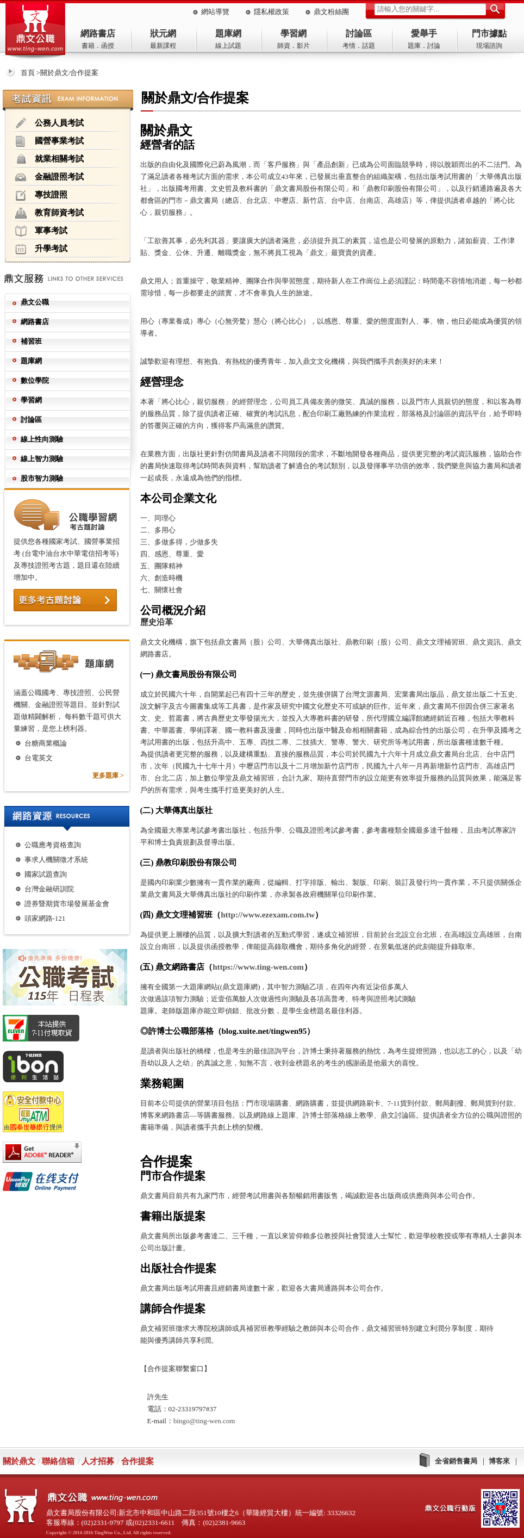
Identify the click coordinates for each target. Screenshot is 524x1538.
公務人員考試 (49, 123)
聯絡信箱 (58, 1461)
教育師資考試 (49, 213)
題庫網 (228, 33)
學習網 (293, 33)
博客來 (499, 1461)
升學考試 (41, 249)
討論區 (359, 33)
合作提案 (137, 1461)
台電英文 (38, 758)
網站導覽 (215, 12)
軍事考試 (41, 231)
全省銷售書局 (456, 1461)
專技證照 (41, 195)
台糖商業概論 (45, 743)
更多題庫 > (108, 775)
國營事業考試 (49, 141)
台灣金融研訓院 (49, 889)
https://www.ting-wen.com (258, 967)
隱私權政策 (271, 12)
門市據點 (489, 33)
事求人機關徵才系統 (56, 859)
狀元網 (163, 33)
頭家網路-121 (45, 918)
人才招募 (98, 1461)
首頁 (28, 73)
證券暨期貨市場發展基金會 (66, 904)
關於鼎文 (19, 1461)
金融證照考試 (49, 177)
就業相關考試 (49, 159)
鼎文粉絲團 (331, 12)
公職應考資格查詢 (52, 845)
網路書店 (97, 33)
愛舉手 (424, 33)
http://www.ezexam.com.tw (268, 914)
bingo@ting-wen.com (204, 1421)
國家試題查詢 (45, 874)
